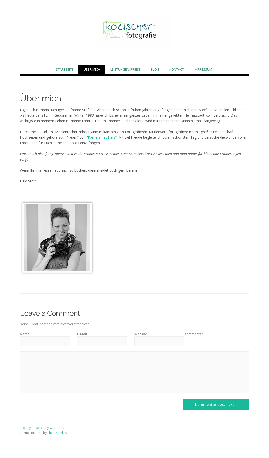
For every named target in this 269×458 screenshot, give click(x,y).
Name (24, 334)
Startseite (64, 69)
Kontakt (176, 69)
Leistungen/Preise (125, 69)
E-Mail (82, 334)
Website (140, 334)
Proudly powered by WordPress (42, 428)
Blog (155, 69)
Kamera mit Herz (101, 137)
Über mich (92, 69)
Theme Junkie (56, 433)
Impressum (203, 69)
